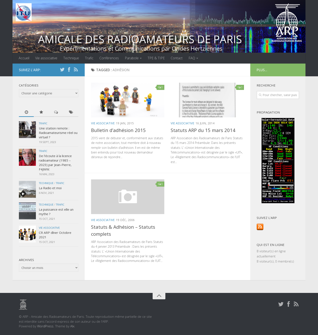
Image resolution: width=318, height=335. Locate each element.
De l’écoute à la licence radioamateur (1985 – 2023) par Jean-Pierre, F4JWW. (55, 162)
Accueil (24, 58)
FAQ (192, 58)
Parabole (132, 58)
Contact (177, 58)
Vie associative (46, 58)
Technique (71, 58)
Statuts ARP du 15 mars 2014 (203, 130)
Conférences (109, 58)
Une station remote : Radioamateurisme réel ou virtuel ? (58, 132)
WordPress (45, 326)
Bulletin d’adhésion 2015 (118, 130)
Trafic (89, 58)
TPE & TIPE (156, 58)
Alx (72, 326)
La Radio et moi (50, 188)
